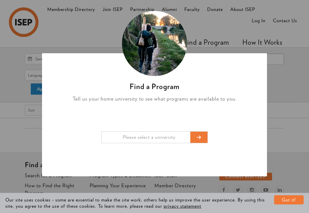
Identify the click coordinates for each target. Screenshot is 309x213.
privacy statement (182, 206)
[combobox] (154, 137)
